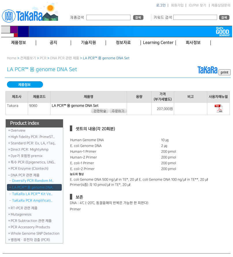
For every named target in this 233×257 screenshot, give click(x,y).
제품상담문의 (220, 5)
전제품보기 (28, 58)
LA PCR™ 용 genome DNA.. (33, 187)
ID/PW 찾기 (197, 5)
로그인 (161, 5)
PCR (43, 58)
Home (11, 58)
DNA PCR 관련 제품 (64, 58)
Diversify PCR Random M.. (33, 181)
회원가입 (177, 5)
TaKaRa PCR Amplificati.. (32, 200)
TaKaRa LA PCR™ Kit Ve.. (32, 194)
